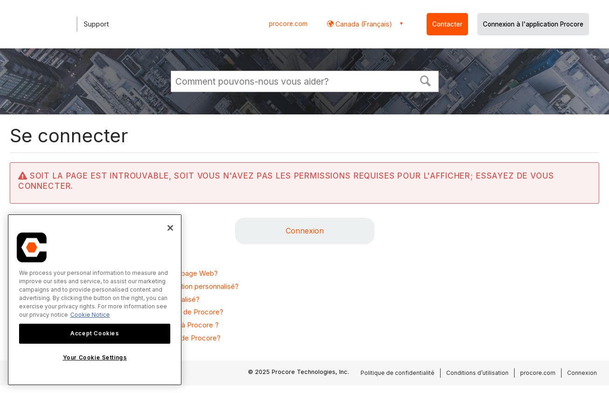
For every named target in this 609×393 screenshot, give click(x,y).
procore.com (288, 23)
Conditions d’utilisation (477, 372)
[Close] (170, 228)
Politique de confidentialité (398, 372)
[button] (425, 80)
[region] (94, 300)
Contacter (447, 24)
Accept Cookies (94, 333)
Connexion (305, 230)
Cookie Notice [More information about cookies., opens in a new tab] (90, 314)
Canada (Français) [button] (363, 24)
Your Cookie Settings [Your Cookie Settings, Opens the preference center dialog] (95, 357)
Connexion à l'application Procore (533, 24)
